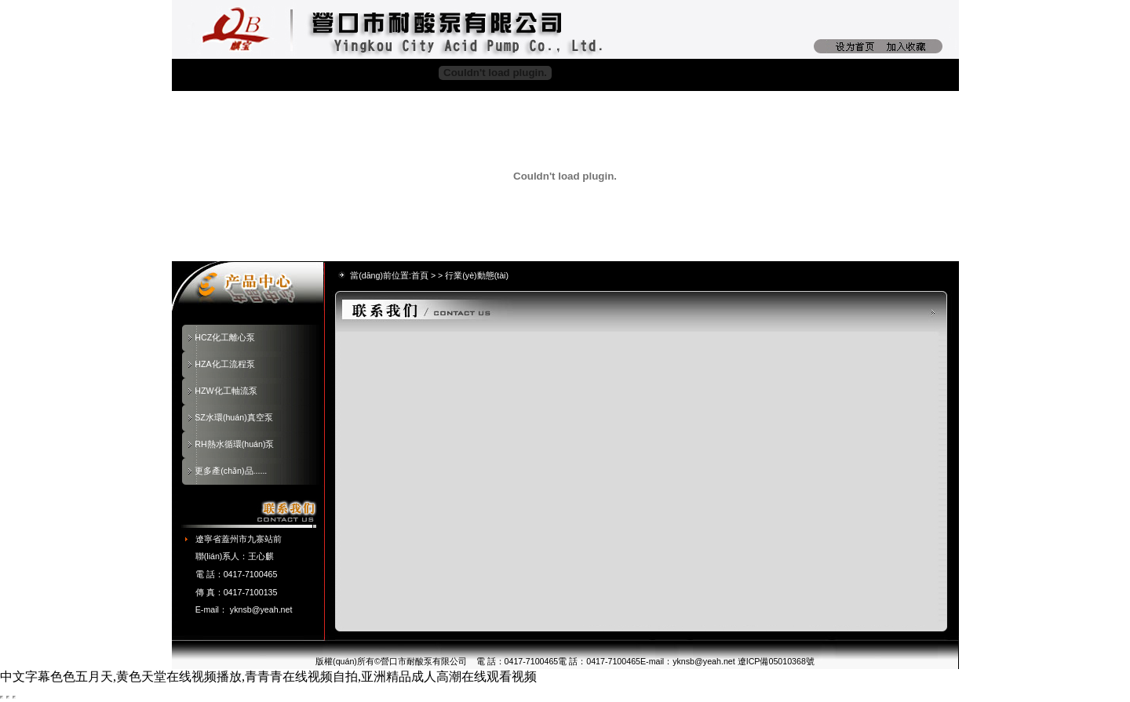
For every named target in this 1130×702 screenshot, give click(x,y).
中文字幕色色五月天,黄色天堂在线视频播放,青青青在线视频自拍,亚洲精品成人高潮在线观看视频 (268, 676)
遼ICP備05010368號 (776, 661)
